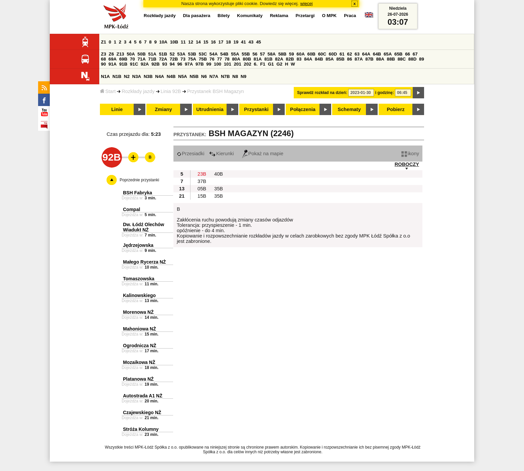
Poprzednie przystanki (139, 180)
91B (123, 64)
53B (192, 54)
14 (198, 41)
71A (141, 59)
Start (108, 91)
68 (103, 59)
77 (219, 59)
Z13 (120, 54)
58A (272, 54)
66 (407, 54)
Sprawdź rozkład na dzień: (322, 92)
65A (388, 54)
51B (163, 54)
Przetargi (304, 15)
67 (415, 54)
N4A (159, 76)
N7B (225, 76)
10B (174, 41)
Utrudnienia (209, 109)
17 (220, 41)
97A (189, 64)
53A (181, 54)
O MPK (329, 15)
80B (247, 59)
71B (152, 59)
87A (359, 59)
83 (298, 59)
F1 (262, 64)
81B (268, 59)
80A (236, 59)
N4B (171, 76)
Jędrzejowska (138, 245)
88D (412, 59)
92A (145, 64)
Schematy (349, 109)
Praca (350, 15)
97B (199, 64)
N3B (148, 76)
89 (421, 59)
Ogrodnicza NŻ (139, 345)
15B (202, 196)
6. (256, 64)
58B (282, 54)
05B (202, 188)
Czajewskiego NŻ (142, 412)
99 (208, 64)
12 (190, 41)
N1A (105, 76)
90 (103, 64)
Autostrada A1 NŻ (142, 395)
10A (163, 41)
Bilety (224, 15)
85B (340, 59)
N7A (214, 76)
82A (279, 59)
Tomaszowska (138, 278)
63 (357, 54)
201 (237, 64)
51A (152, 54)
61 (342, 54)
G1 (271, 64)
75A (192, 59)
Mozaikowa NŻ (139, 362)
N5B (194, 76)
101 (227, 64)
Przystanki (256, 109)
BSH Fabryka (137, 192)
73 (182, 59)
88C (402, 59)
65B (398, 54)
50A (131, 54)
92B (155, 64)
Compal (131, 209)
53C (203, 54)
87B (369, 59)
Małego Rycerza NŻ (144, 262)
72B (174, 59)
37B (202, 181)
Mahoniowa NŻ (139, 329)
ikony (410, 153)
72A (163, 59)
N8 (235, 76)
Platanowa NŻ (138, 379)
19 (236, 41)
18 (228, 41)
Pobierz (396, 109)
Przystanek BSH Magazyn (215, 91)
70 (132, 59)
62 (349, 54)
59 (291, 54)
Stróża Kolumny (141, 429)
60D (333, 54)
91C (134, 64)
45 (258, 41)
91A (113, 64)
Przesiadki (191, 153)
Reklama (279, 15)
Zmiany (163, 109)
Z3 (103, 54)
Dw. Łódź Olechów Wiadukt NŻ (143, 227)
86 (349, 59)
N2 (127, 76)
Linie (117, 109)
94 (172, 64)
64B (377, 54)
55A (235, 54)
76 (212, 59)
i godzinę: (384, 92)
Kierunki (221, 153)
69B (123, 59)
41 (243, 41)
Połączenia (302, 109)
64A (366, 54)
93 (164, 64)
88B (391, 59)
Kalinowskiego (139, 295)
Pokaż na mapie (262, 153)
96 (179, 64)
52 (172, 54)
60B (311, 54)
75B (203, 59)
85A (329, 59)
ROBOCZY (407, 164)
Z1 (103, 41)
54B (224, 54)
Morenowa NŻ (138, 312)
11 (183, 41)
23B (202, 174)
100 (217, 64)
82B (290, 59)
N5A (182, 76)
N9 (243, 76)
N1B (116, 76)
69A (113, 59)
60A (300, 54)
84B (319, 59)
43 (251, 41)
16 (213, 41)
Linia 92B (171, 91)
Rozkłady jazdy (138, 91)
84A (308, 59)
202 (247, 64)
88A (380, 59)
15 (205, 41)
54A (214, 54)
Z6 (111, 54)
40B (218, 174)
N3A (136, 76)
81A (258, 59)
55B (246, 54)
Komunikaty (249, 15)
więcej (306, 3)
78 (227, 59)
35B (218, 188)
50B (141, 54)
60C (322, 54)
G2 (279, 64)
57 (262, 54)
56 (254, 54)
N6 (204, 76)
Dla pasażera (197, 15)
